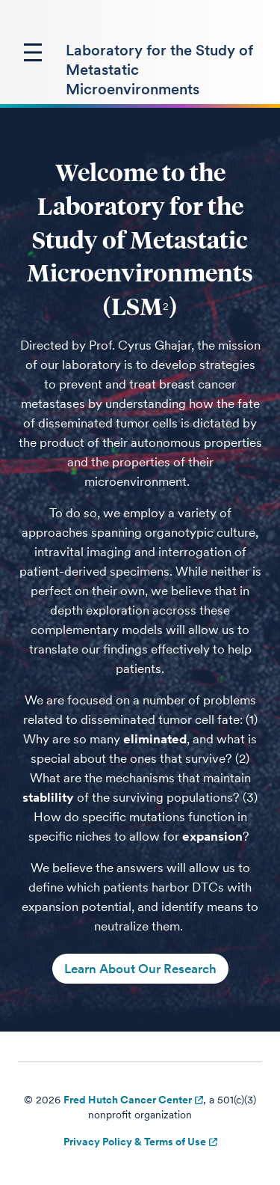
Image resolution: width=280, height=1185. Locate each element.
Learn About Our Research (140, 968)
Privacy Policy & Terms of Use (134, 1142)
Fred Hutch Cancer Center (127, 1100)
